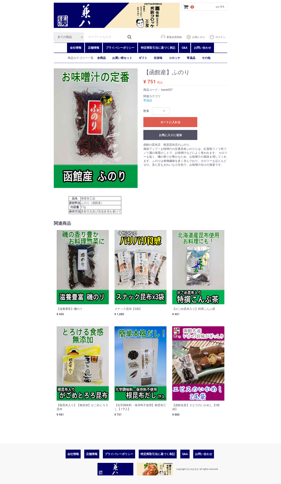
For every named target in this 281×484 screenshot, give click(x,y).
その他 (206, 58)
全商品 (101, 58)
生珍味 (158, 58)
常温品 (191, 58)
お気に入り (195, 37)
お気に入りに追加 (170, 135)
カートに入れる (170, 122)
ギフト (143, 58)
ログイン (217, 37)
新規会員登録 (171, 37)
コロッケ (174, 58)
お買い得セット (122, 58)
